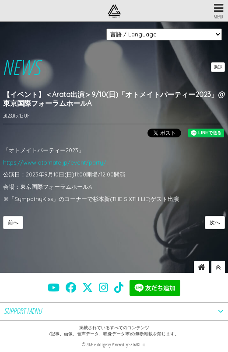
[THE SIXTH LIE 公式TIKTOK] (118, 287)
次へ (215, 222)
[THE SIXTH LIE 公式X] (87, 287)
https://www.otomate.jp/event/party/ (54, 162)
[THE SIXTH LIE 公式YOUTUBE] (54, 287)
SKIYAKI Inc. (137, 344)
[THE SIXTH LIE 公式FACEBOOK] (71, 287)
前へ (13, 222)
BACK (218, 67)
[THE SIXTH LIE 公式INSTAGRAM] (103, 287)
